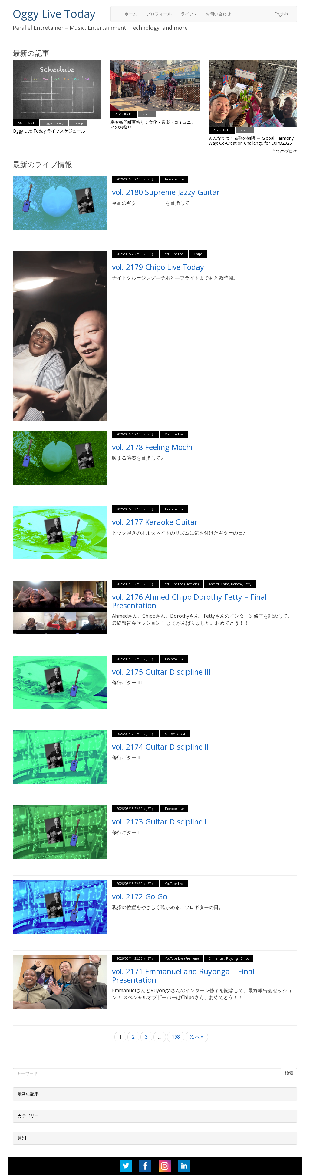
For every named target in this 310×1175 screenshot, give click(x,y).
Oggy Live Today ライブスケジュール (49, 131)
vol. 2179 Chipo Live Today (158, 267)
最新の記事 (28, 1093)
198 (176, 1036)
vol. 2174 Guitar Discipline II (160, 746)
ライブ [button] (188, 14)
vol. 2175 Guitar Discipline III (161, 671)
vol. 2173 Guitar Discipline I (159, 821)
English (281, 14)
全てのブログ (284, 151)
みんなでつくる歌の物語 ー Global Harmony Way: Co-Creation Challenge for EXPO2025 (251, 140)
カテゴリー (28, 1116)
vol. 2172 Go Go (139, 896)
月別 (22, 1138)
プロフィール (159, 14)
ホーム (130, 14)
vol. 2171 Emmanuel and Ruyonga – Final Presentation (183, 975)
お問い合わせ (218, 14)
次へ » (196, 1036)
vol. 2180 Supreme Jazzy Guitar (166, 192)
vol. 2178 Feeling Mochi (152, 447)
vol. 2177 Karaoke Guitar (155, 522)
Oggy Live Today (54, 13)
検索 (289, 1073)
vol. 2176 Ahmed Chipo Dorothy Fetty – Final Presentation (189, 601)
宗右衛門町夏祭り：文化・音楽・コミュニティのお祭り (152, 124)
